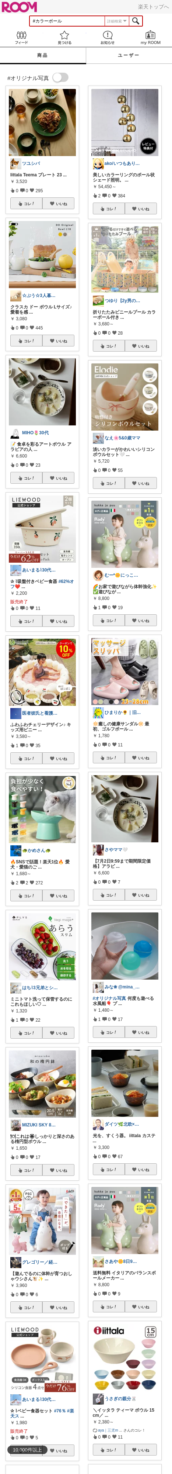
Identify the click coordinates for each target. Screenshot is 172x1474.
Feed (21, 37)
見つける (64, 37)
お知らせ (107, 37)
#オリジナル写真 (109, 998)
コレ (29, 204)
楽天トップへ (153, 7)
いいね (61, 204)
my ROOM (150, 37)
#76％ (60, 1410)
